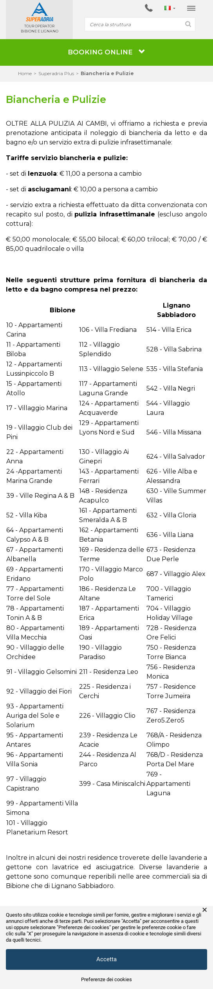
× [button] (204, 910)
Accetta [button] (106, 959)
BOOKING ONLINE (106, 52)
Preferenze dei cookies (106, 979)
